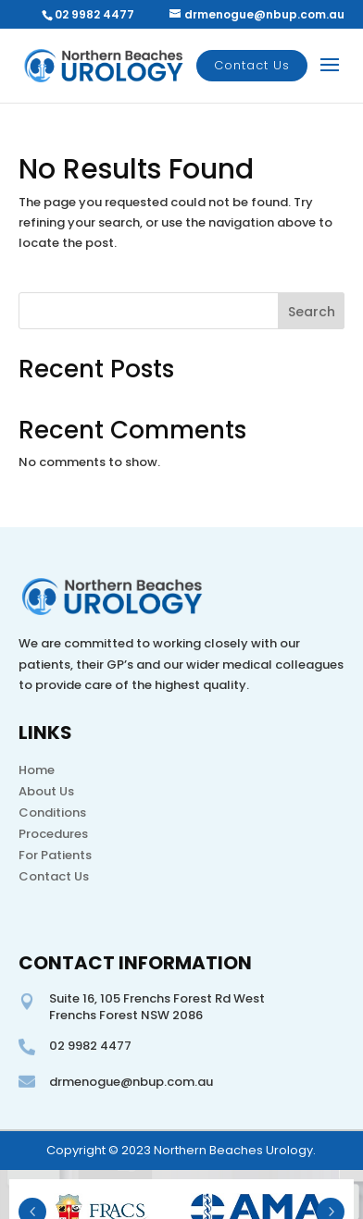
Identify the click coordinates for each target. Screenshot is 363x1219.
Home (37, 770)
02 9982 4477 (94, 14)
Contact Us (252, 65)
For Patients (55, 855)
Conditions (52, 812)
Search (311, 311)
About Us (46, 791)
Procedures (53, 834)
